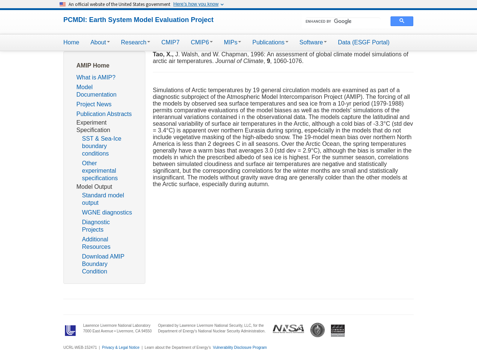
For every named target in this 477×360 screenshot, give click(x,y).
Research (135, 42)
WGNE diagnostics (107, 212)
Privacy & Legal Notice (121, 347)
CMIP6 (202, 42)
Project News (93, 104)
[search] (343, 21)
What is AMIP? (96, 77)
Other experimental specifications (100, 170)
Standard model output (103, 199)
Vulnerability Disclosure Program (240, 347)
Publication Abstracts (104, 114)
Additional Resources (96, 243)
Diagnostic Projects (96, 226)
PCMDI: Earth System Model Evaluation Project (138, 20)
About (100, 42)
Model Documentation (96, 91)
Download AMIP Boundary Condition (103, 264)
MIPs (232, 42)
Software (313, 42)
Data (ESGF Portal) (364, 42)
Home (71, 42)
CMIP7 (170, 42)
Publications (270, 42)
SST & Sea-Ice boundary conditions (101, 146)
